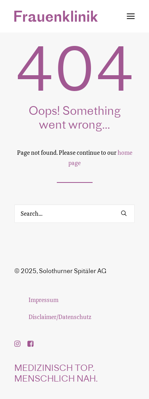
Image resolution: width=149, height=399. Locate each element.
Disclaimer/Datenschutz (60, 316)
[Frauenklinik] (56, 16)
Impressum (43, 299)
